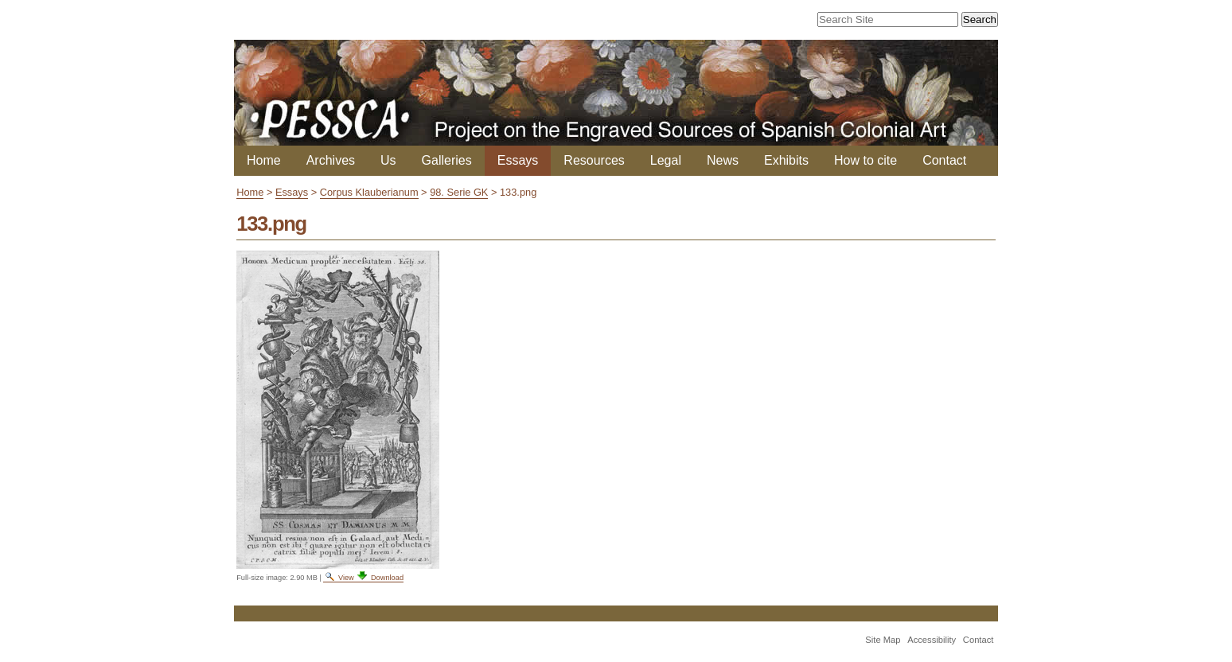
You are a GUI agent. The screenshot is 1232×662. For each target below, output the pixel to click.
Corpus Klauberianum (369, 192)
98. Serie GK (459, 192)
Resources (593, 160)
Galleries (447, 160)
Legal (665, 160)
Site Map (882, 639)
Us (388, 160)
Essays (518, 160)
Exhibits (786, 160)
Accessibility (931, 639)
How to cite (865, 160)
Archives (330, 160)
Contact (944, 160)
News (723, 160)
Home (264, 160)
